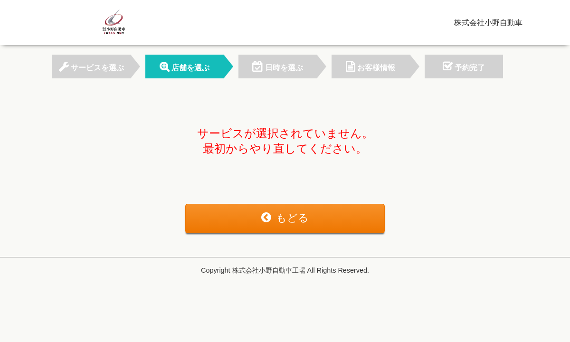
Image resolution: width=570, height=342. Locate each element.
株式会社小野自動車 (488, 23)
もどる (285, 218)
